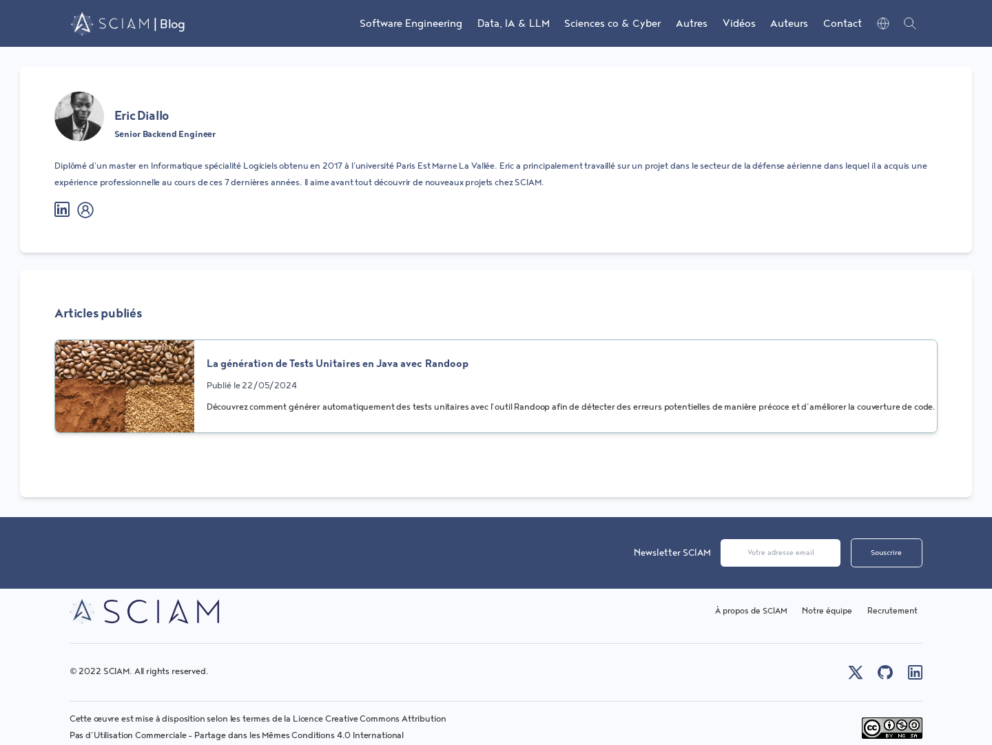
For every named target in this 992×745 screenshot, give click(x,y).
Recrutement (892, 611)
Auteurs (789, 23)
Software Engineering (411, 23)
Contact (842, 23)
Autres (691, 23)
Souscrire (886, 553)
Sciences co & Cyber (612, 23)
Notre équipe (827, 611)
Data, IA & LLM (513, 23)
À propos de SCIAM (751, 611)
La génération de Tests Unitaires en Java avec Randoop (337, 363)
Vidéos (739, 23)
